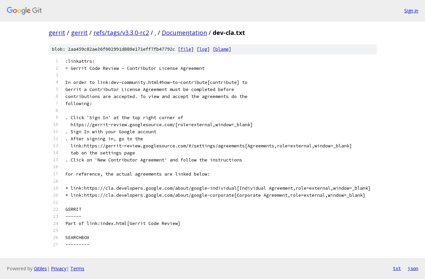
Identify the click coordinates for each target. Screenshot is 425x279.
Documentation (184, 33)
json (413, 268)
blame (222, 49)
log (203, 49)
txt (397, 268)
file (186, 49)
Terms (77, 268)
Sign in (411, 10)
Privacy (58, 268)
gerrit (57, 33)
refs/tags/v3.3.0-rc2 (121, 33)
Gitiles (40, 268)
